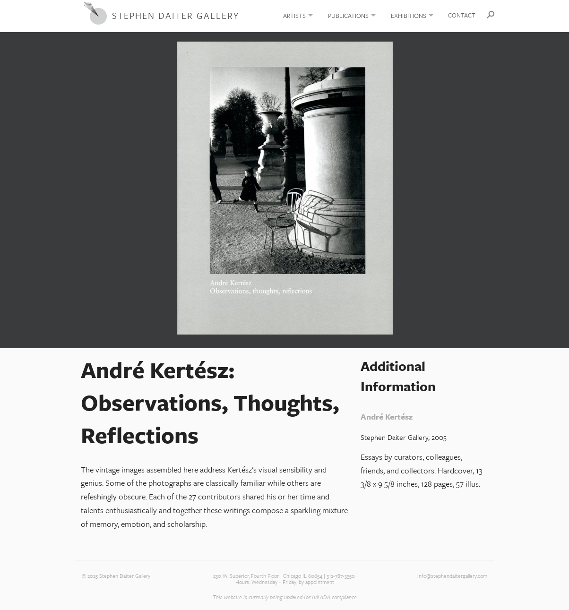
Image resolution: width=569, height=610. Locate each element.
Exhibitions (408, 15)
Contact (461, 15)
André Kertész (387, 416)
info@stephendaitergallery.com (452, 576)
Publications (348, 15)
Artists (294, 15)
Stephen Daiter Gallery (175, 15)
